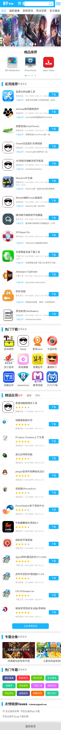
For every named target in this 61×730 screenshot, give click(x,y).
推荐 (20, 395)
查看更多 (22, 84)
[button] (26, 75)
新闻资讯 (28, 10)
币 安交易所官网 (10, 711)
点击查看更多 (30, 626)
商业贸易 (41, 10)
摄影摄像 (14, 10)
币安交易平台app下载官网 (15, 716)
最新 (29, 395)
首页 (3, 10)
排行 (37, 395)
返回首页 (30, 726)
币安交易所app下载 (30, 711)
